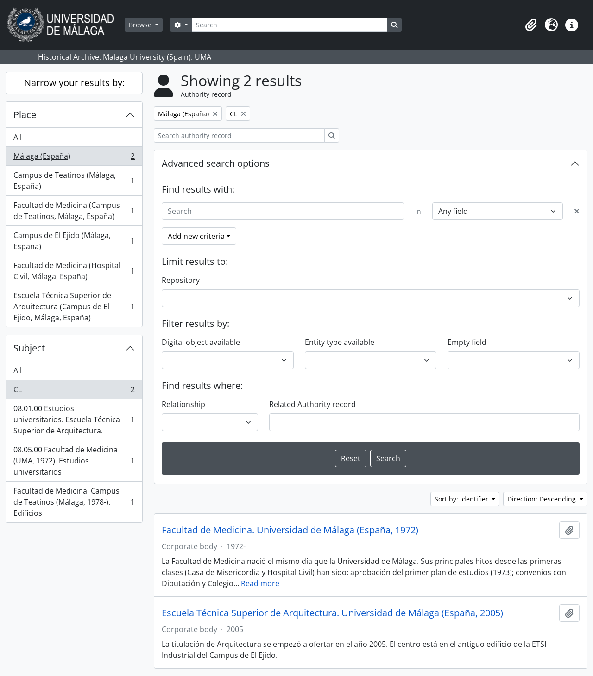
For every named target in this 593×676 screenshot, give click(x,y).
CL (74, 391)
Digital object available (201, 342)
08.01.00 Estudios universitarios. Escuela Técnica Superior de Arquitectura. (74, 419)
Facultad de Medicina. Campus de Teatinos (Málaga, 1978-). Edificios (74, 502)
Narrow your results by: (74, 82)
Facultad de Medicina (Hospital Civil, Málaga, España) (74, 271)
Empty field (467, 342)
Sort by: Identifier (462, 498)
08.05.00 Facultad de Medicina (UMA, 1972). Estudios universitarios (74, 460)
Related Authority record (312, 404)
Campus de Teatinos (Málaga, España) (74, 180)
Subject (29, 348)
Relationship (183, 404)
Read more (260, 583)
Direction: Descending (542, 498)
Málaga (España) (74, 158)
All (17, 137)
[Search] (289, 25)
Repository (181, 280)
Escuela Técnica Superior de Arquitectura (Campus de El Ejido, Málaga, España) (74, 306)
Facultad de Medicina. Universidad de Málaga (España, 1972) (290, 530)
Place (24, 114)
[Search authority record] (239, 135)
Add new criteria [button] (196, 236)
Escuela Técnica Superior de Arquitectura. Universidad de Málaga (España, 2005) (332, 613)
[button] (531, 25)
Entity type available (339, 342)
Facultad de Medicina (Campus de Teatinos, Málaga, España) (74, 210)
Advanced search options (216, 163)
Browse (141, 24)
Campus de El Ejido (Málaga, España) (74, 240)
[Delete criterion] (577, 211)
